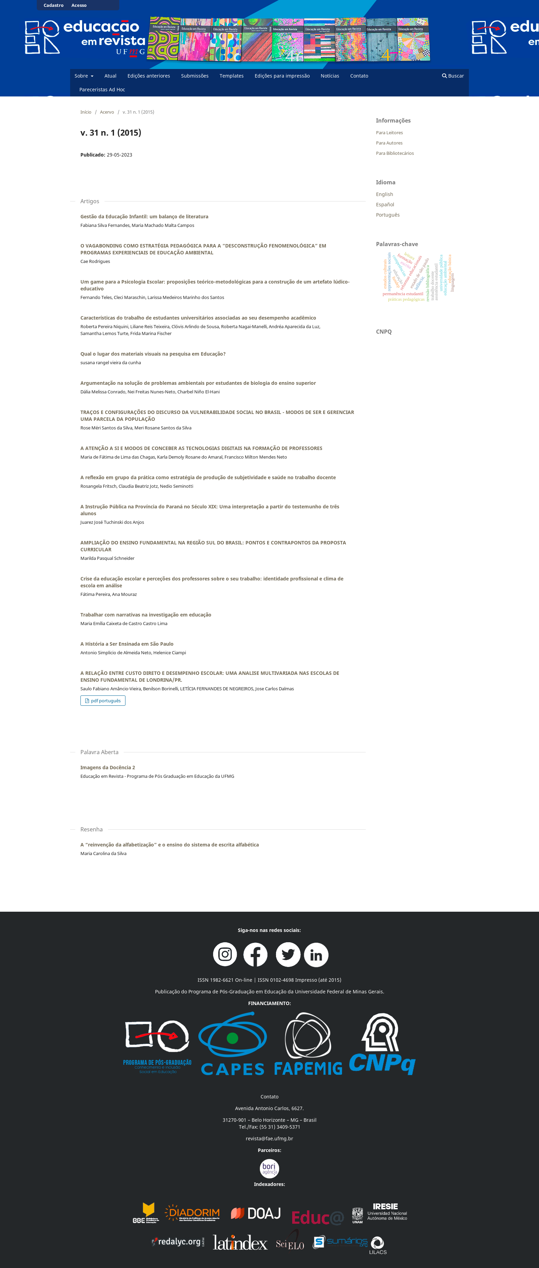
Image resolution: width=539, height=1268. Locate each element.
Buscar (453, 75)
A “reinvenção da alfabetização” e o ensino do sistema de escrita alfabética (169, 844)
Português (388, 214)
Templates (232, 75)
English (384, 194)
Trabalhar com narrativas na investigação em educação (145, 614)
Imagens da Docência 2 (107, 767)
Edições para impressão (282, 75)
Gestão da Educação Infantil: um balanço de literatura (144, 216)
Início (85, 112)
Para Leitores (389, 132)
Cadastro (54, 5)
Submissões (195, 75)
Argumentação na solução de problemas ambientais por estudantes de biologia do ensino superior (198, 383)
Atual (110, 75)
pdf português (105, 701)
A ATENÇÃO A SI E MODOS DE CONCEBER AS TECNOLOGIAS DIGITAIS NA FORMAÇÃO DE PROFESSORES (201, 448)
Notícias (330, 75)
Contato (359, 75)
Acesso (79, 5)
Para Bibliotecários (395, 153)
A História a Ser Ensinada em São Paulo (127, 644)
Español (385, 204)
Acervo (107, 112)
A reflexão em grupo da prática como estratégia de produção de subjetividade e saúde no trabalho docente (208, 477)
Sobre (82, 75)
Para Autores (389, 143)
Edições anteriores (149, 75)
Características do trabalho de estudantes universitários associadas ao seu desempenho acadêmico (198, 317)
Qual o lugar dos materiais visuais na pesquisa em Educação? (153, 353)
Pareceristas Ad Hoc (102, 89)
